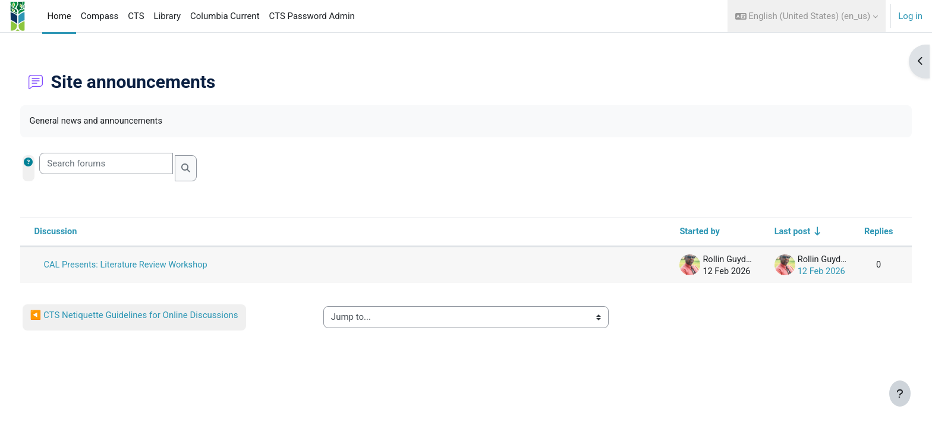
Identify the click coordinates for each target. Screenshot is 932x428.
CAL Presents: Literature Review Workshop (150, 265)
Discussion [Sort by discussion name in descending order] (78, 232)
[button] (807, 16)
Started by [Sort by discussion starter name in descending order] (673, 232)
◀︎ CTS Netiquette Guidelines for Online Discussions (156, 315)
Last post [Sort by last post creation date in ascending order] (768, 232)
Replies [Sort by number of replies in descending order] (856, 232)
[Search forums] (129, 164)
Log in (910, 16)
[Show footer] (900, 393)
